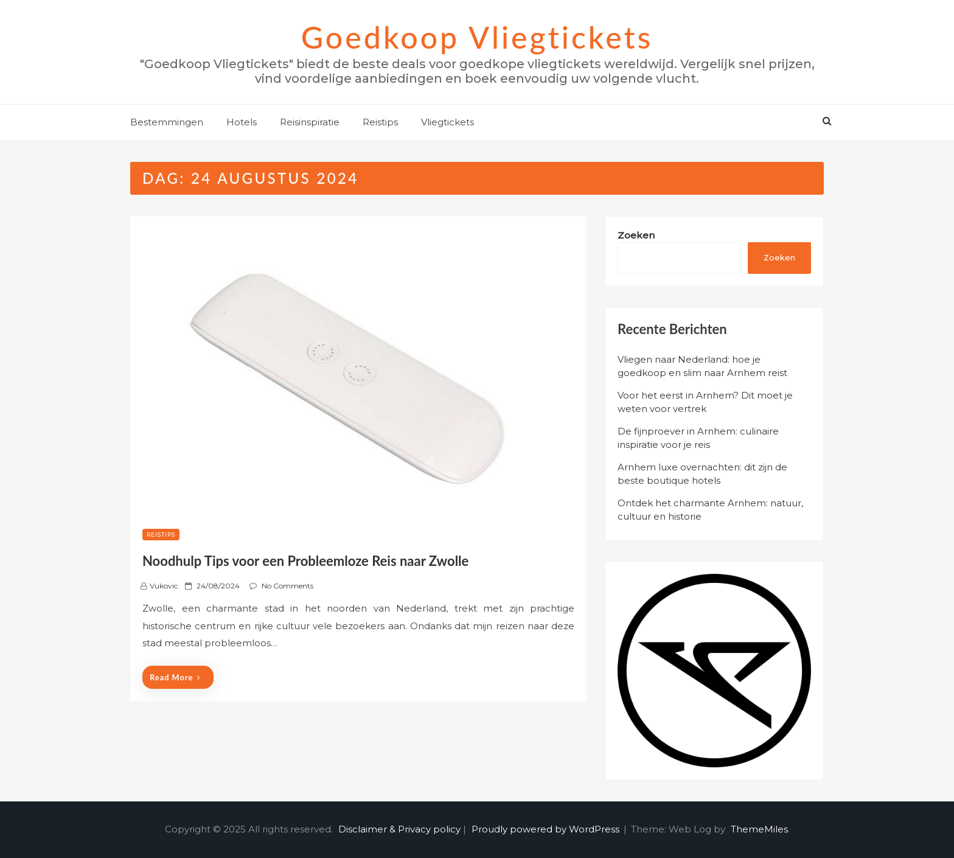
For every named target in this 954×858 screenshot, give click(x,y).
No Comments (287, 585)
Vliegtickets (447, 122)
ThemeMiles (759, 829)
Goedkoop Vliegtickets (477, 37)
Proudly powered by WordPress (547, 829)
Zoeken (636, 235)
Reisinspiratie (309, 122)
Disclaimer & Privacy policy (399, 829)
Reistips (380, 122)
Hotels (241, 122)
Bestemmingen (166, 122)
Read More (175, 677)
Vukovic (164, 585)
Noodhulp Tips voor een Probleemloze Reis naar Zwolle (305, 561)
